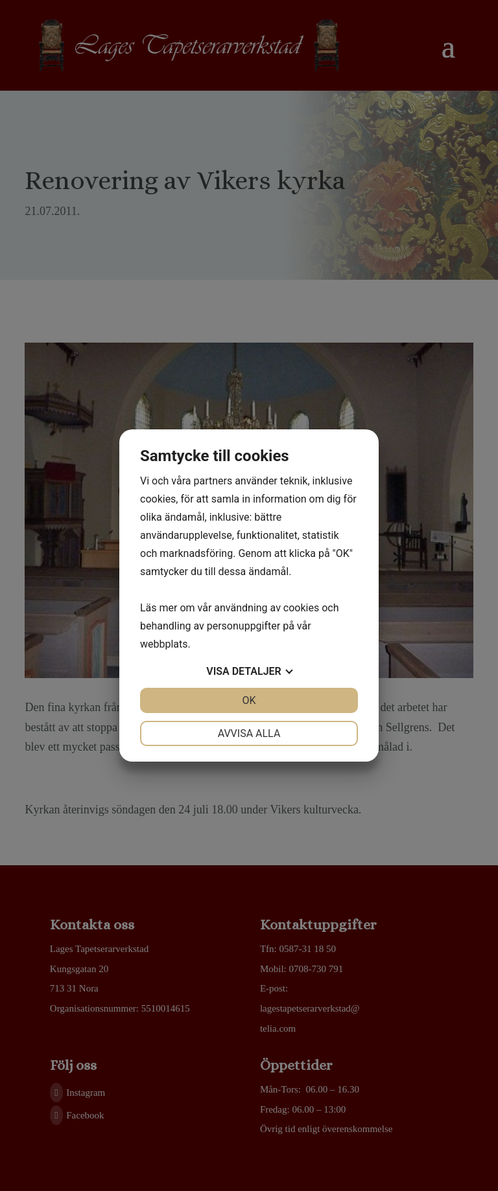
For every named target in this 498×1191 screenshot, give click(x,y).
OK (248, 700)
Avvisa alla (249, 733)
